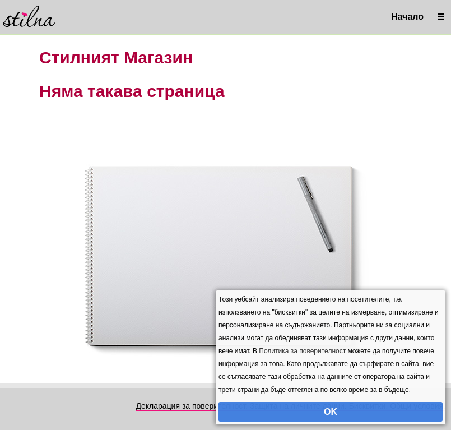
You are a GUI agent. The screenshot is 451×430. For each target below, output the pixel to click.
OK (330, 412)
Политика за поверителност (302, 351)
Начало (407, 16)
